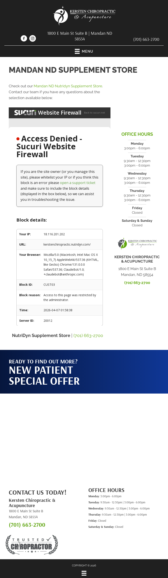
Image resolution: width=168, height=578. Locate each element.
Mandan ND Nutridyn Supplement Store (68, 86)
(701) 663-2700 (146, 39)
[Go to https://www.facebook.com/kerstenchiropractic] (24, 39)
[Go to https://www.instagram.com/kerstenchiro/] (32, 39)
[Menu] (84, 573)
